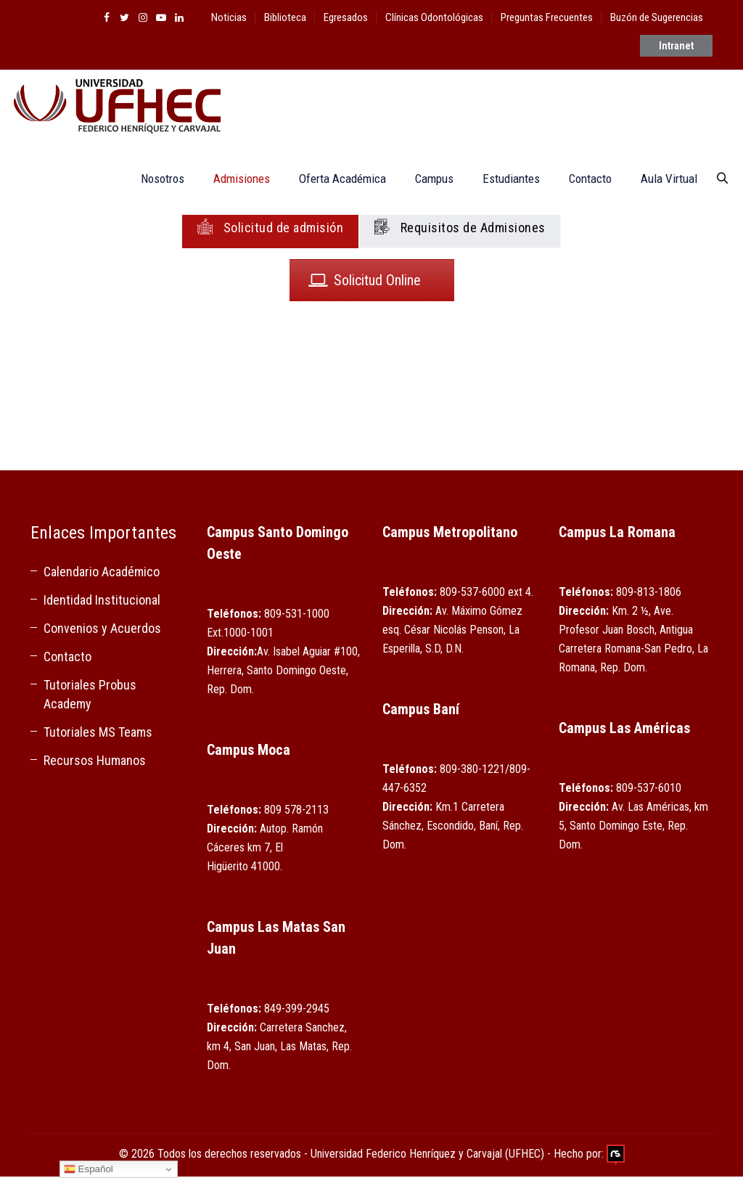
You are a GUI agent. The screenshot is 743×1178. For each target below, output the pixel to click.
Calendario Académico (102, 573)
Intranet (676, 53)
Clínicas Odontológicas (434, 17)
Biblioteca (285, 17)
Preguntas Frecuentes (547, 17)
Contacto (583, 180)
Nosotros (156, 180)
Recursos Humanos (95, 761)
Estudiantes (504, 180)
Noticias (229, 17)
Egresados (346, 17)
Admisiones (235, 180)
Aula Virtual (662, 180)
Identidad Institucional (102, 601)
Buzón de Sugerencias (656, 17)
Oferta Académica (335, 180)
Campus (428, 180)
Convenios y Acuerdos (102, 629)
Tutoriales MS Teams (98, 733)
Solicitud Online (364, 281)
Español (88, 1169)
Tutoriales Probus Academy (90, 696)
